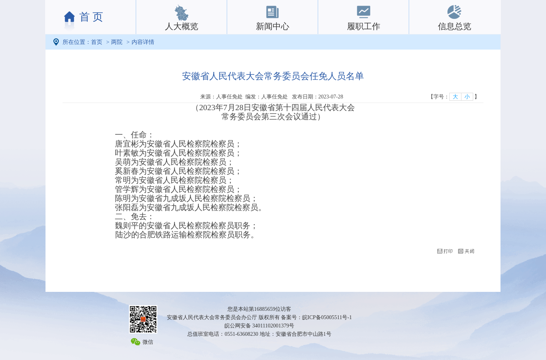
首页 (96, 42)
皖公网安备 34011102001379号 (259, 326)
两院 (116, 42)
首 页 (91, 17)
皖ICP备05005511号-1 (327, 317)
